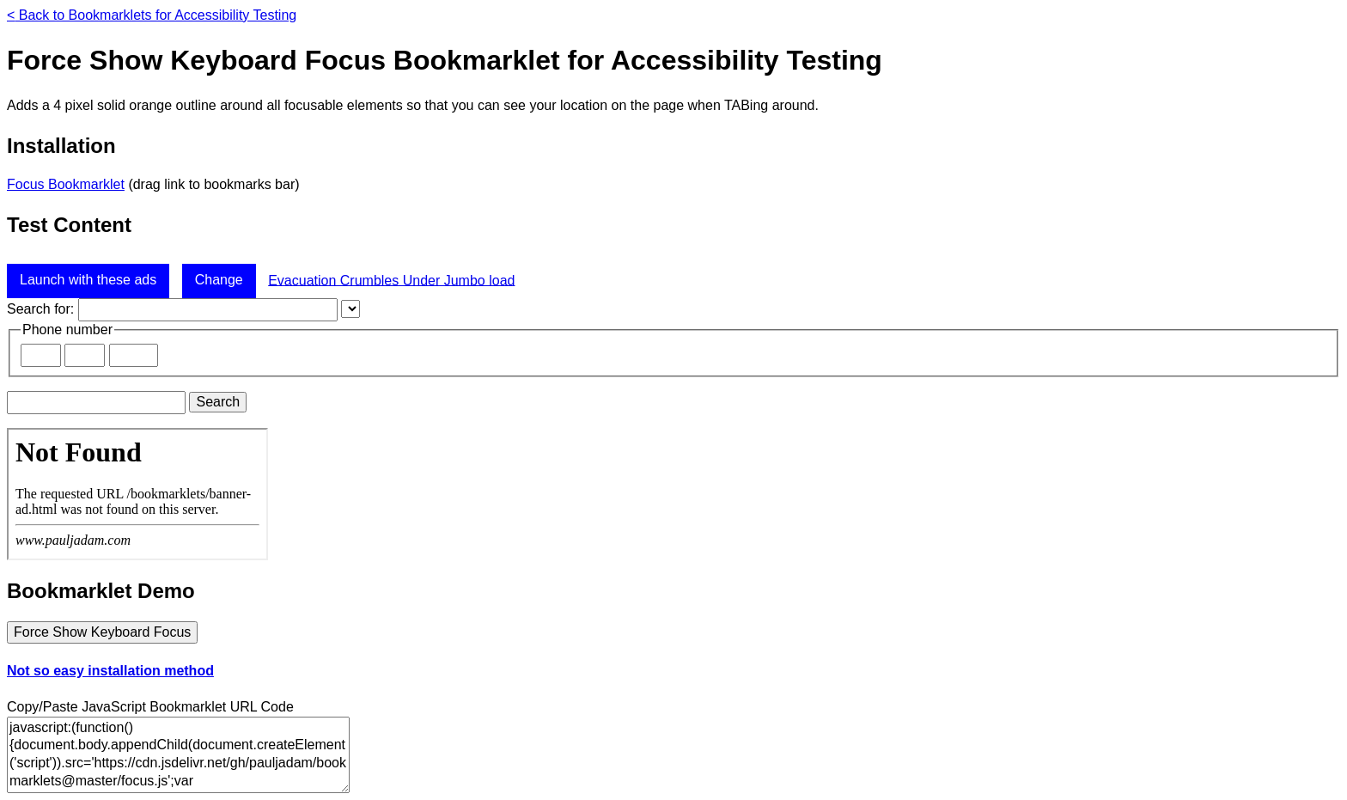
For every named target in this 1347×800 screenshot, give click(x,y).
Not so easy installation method (110, 670)
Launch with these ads (88, 279)
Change (219, 279)
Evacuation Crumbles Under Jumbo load (391, 279)
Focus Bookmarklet (66, 184)
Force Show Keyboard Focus (102, 632)
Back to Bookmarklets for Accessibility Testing (151, 15)
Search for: (40, 309)
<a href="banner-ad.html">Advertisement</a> (137, 494)
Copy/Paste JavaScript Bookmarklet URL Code (150, 706)
